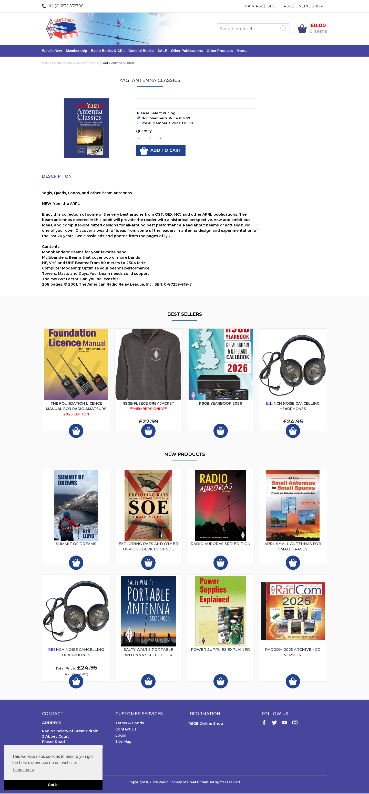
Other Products (220, 51)
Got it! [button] (53, 785)
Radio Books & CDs (107, 51)
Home (46, 63)
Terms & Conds (129, 723)
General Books (141, 51)
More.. (242, 51)
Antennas (92, 63)
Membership (76, 51)
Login (120, 736)
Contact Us (126, 729)
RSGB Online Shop (303, 6)
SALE (162, 51)
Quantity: (144, 131)
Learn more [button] (23, 769)
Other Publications (187, 51)
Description (57, 176)
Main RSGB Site (260, 6)
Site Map (123, 742)
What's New (52, 51)
